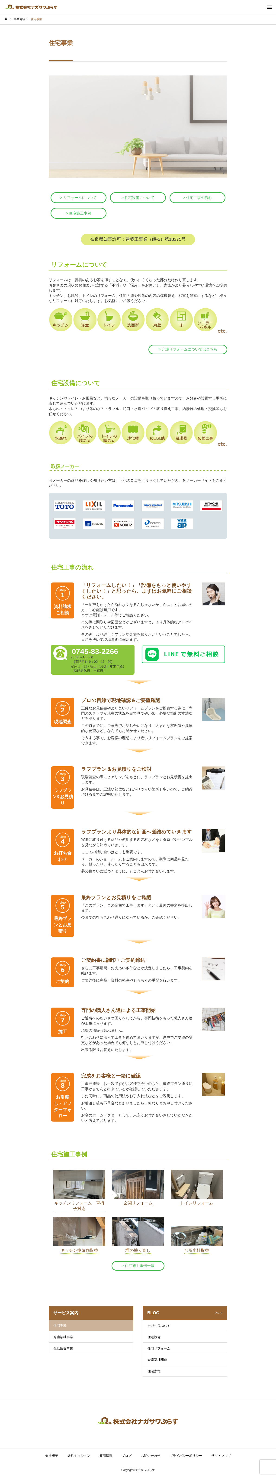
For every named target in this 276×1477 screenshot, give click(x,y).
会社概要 (51, 1455)
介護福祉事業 (63, 1337)
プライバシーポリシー (186, 1455)
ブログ (127, 1455)
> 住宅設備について (138, 198)
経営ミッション (78, 1455)
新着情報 (105, 1455)
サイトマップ (221, 1455)
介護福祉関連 (157, 1360)
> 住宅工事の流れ (197, 198)
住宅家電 (154, 1371)
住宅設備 (154, 1337)
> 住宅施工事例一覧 (138, 1266)
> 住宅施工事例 (78, 213)
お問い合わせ (150, 1455)
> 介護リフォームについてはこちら (187, 349)
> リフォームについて (78, 198)
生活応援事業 (63, 1348)
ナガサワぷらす (159, 1325)
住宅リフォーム (159, 1348)
